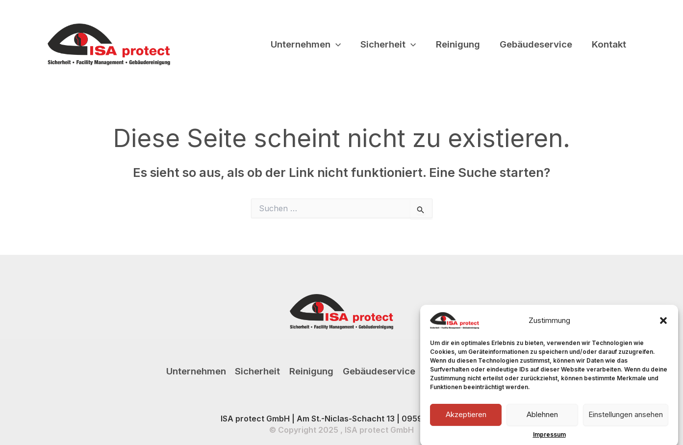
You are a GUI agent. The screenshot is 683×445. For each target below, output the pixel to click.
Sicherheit (388, 44)
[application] (335, 44)
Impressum (549, 438)
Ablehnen (542, 418)
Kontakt (609, 44)
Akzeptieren (466, 418)
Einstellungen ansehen (625, 418)
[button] (663, 324)
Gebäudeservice (536, 44)
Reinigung (458, 44)
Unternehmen (306, 44)
